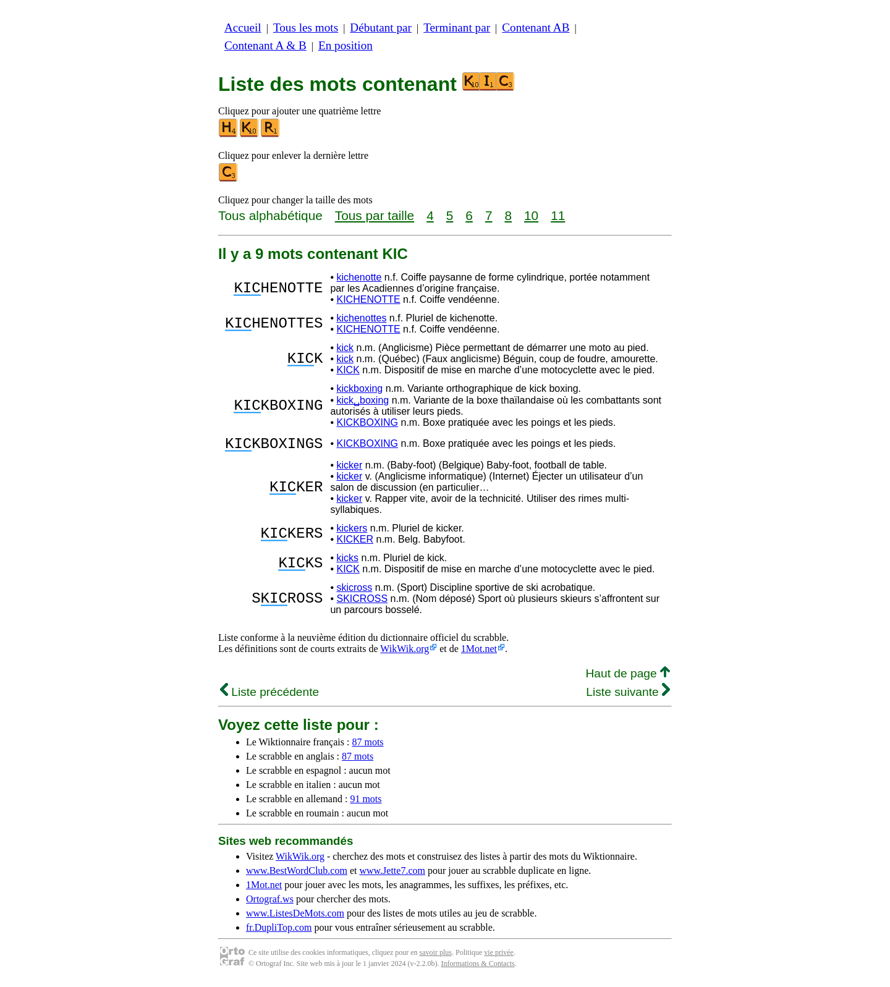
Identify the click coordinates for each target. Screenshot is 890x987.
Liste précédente (269, 695)
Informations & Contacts (477, 967)
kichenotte (358, 277)
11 (558, 215)
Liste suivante (628, 695)
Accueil (242, 27)
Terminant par (456, 27)
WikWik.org (404, 652)
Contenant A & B (265, 45)
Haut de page (627, 677)
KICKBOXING (367, 422)
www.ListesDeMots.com (295, 917)
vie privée (499, 956)
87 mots (367, 745)
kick (345, 347)
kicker (349, 469)
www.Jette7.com (392, 874)
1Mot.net (479, 652)
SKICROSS (362, 602)
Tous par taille (374, 215)
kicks (347, 561)
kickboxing (359, 388)
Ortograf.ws (270, 902)
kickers (351, 532)
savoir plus (436, 956)
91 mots (365, 802)
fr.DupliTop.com (279, 931)
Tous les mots (305, 27)
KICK (347, 370)
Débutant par (381, 27)
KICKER (354, 543)
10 (531, 215)
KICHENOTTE (368, 299)
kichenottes (361, 318)
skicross (354, 591)
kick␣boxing (362, 400)
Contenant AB (535, 27)
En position (345, 45)
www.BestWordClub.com (296, 874)
